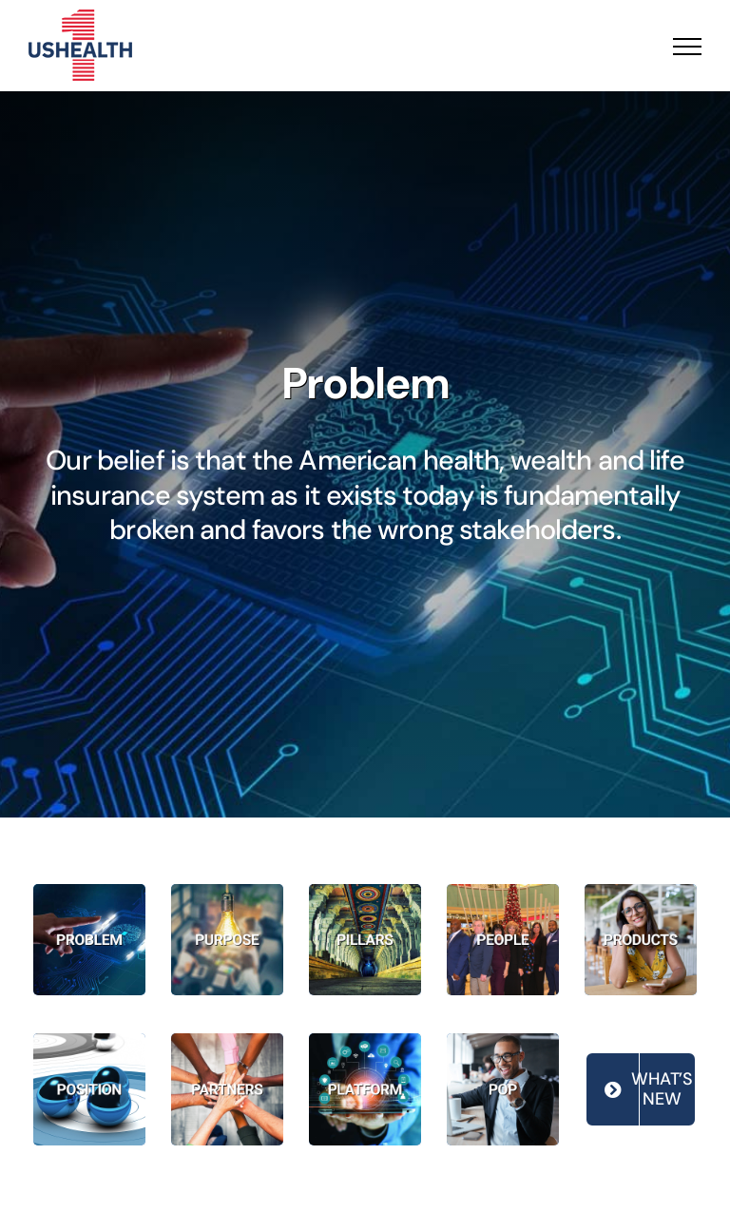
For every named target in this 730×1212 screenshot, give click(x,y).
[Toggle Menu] (687, 46)
